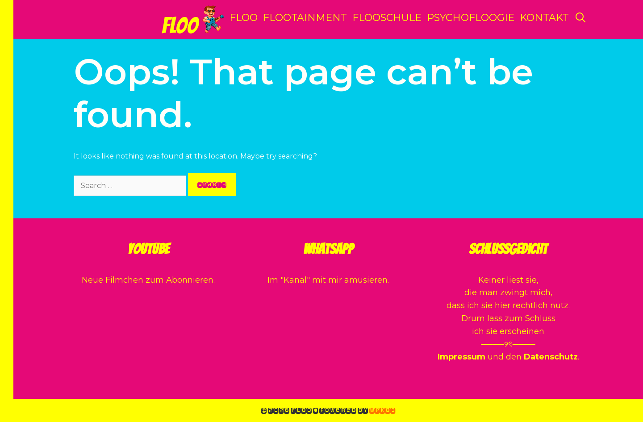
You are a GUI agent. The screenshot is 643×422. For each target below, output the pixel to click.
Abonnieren (189, 280)
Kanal (295, 280)
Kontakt (544, 18)
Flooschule (387, 18)
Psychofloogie (470, 18)
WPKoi (382, 410)
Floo (180, 26)
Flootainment (305, 18)
